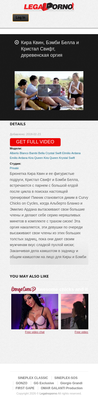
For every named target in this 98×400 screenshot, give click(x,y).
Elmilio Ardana (71, 153)
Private (14, 168)
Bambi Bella (37, 153)
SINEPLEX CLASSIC (33, 378)
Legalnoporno (48, 393)
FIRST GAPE (25, 388)
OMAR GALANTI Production (62, 388)
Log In (20, 17)
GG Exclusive (44, 383)
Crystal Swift (53, 153)
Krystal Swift (67, 157)
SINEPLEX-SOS (66, 378)
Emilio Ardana (19, 157)
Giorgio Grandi (71, 383)
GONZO (21, 383)
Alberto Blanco (19, 153)
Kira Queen (35, 157)
